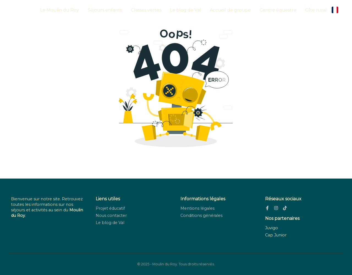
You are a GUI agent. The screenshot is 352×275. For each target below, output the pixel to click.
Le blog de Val (185, 10)
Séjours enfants (105, 10)
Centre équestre (278, 10)
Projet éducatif (110, 208)
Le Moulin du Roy (59, 10)
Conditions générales (201, 215)
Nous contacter (111, 215)
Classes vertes (146, 10)
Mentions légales (197, 208)
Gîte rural (316, 10)
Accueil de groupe (230, 10)
